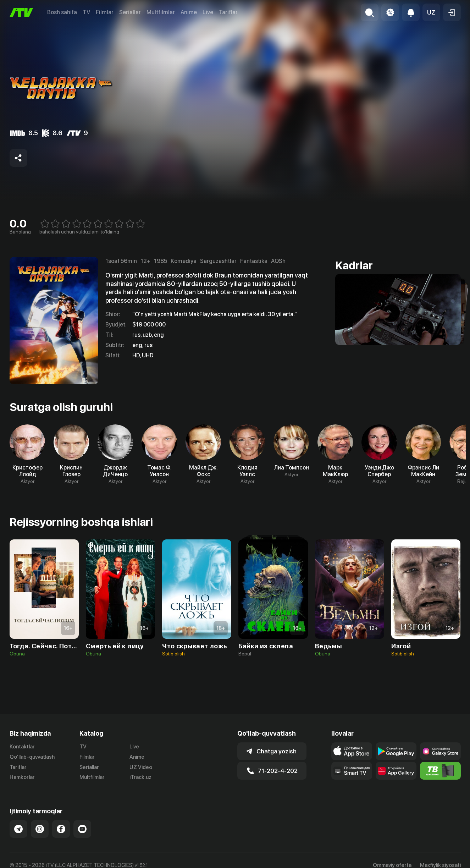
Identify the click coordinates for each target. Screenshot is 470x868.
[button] (431, 12)
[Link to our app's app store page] (351, 751)
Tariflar (228, 12)
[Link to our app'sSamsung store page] (440, 751)
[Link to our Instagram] (40, 829)
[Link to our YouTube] (82, 829)
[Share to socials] (18, 158)
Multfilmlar (160, 12)
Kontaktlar (22, 746)
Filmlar (105, 12)
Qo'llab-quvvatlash (32, 757)
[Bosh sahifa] (21, 12)
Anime (189, 12)
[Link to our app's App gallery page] (396, 771)
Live (208, 12)
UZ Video (140, 767)
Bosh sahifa (62, 12)
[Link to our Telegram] (18, 829)
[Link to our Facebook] (61, 829)
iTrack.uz (140, 777)
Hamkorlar (22, 777)
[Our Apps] (351, 771)
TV (86, 12)
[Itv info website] (440, 771)
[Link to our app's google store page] (396, 751)
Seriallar (130, 12)
